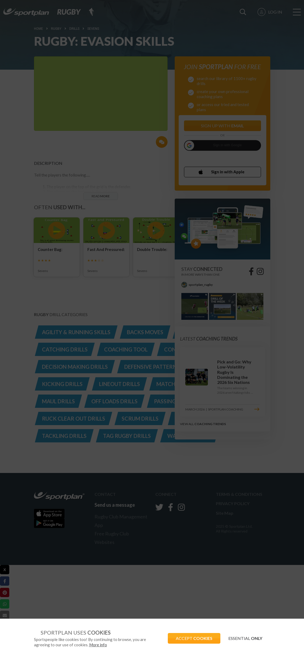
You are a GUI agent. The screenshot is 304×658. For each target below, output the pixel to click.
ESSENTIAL (245, 638)
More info (98, 644)
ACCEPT (194, 638)
